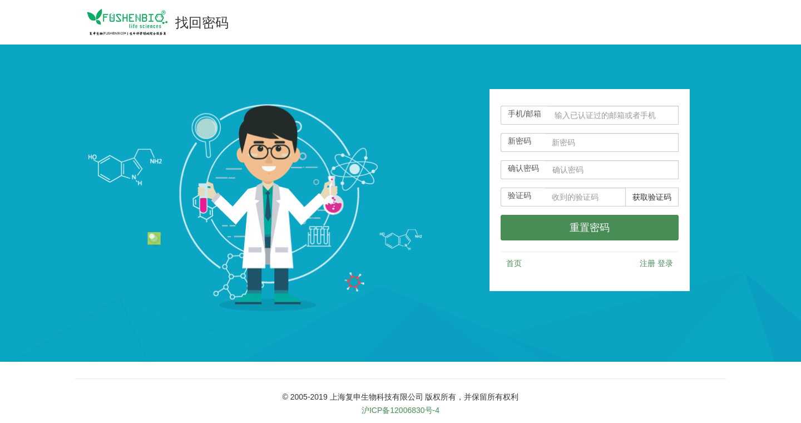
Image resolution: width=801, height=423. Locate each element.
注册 (647, 263)
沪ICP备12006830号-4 (400, 410)
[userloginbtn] (590, 227)
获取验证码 (651, 197)
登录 (665, 263)
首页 (514, 263)
